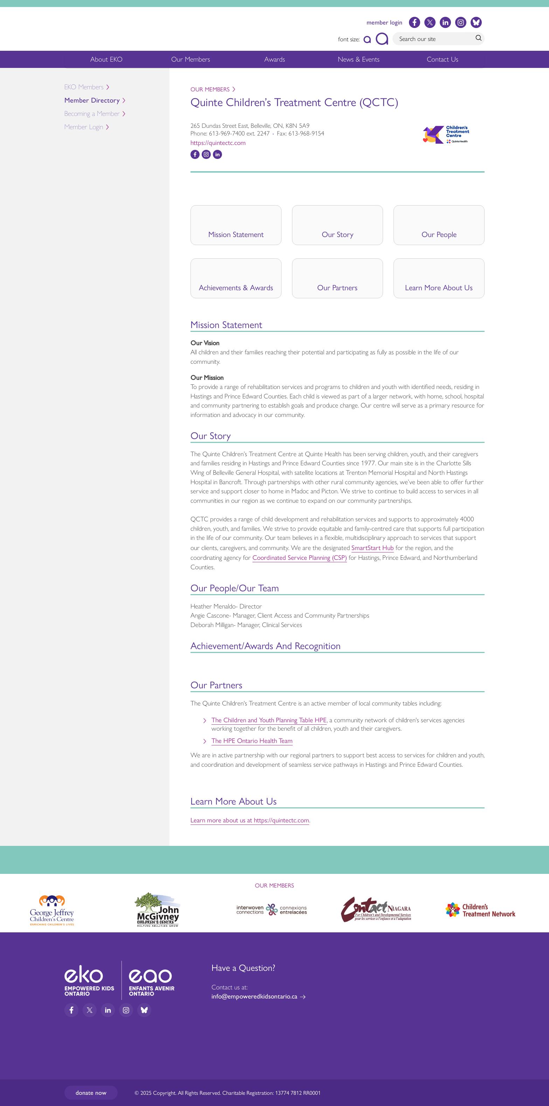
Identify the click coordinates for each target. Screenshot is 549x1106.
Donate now (91, 1093)
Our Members (190, 61)
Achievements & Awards (236, 287)
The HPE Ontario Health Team (252, 740)
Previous (12, 906)
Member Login (83, 127)
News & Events (363, 61)
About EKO (106, 61)
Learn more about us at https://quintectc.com (249, 820)
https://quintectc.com (218, 142)
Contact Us (442, 59)
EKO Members (84, 87)
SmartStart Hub (373, 547)
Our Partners (337, 287)
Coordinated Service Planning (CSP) (299, 557)
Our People (439, 233)
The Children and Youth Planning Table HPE (269, 719)
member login (384, 22)
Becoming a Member (92, 114)
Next (537, 908)
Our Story (337, 233)
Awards (274, 61)
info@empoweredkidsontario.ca (254, 996)
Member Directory (92, 100)
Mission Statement (236, 233)
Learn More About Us (439, 287)
